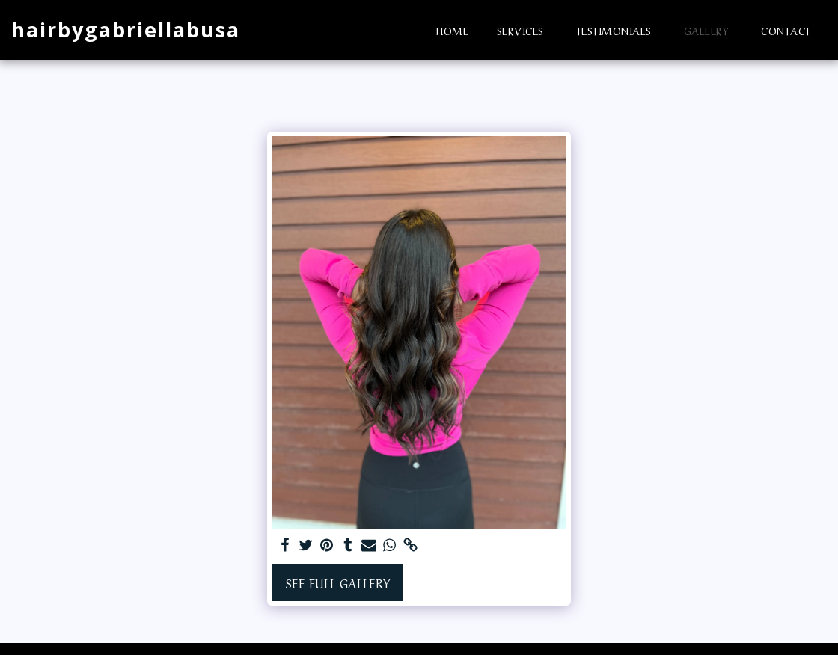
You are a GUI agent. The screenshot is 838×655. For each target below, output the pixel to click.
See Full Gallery (338, 582)
